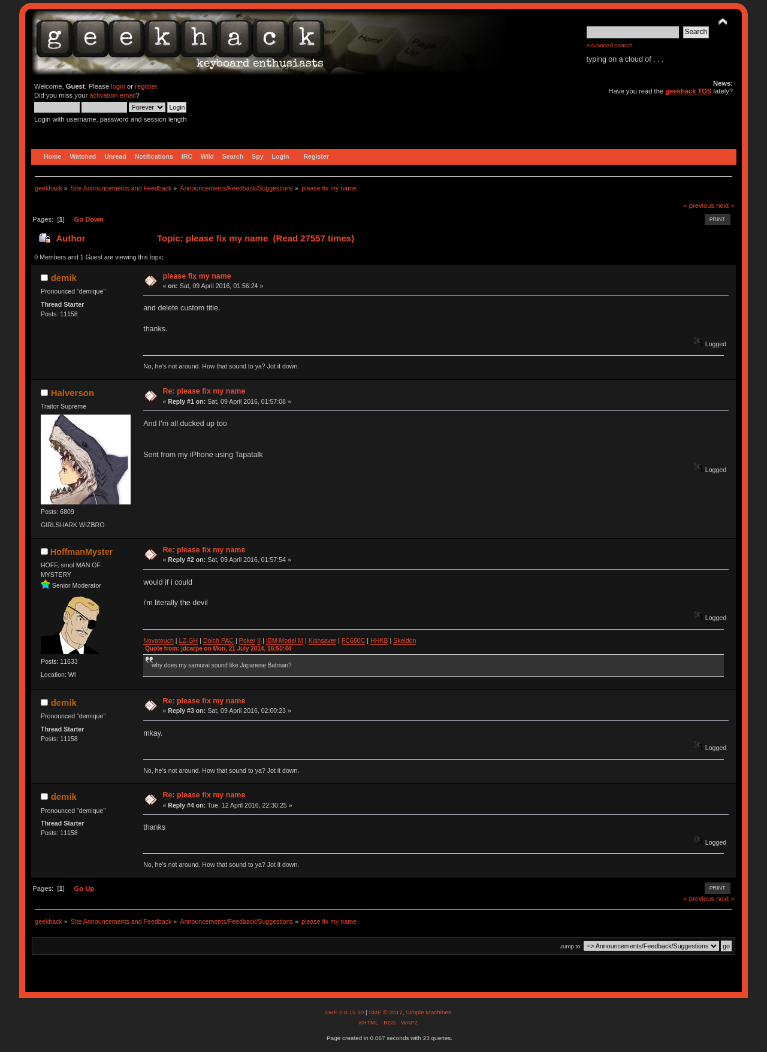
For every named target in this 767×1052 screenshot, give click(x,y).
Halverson (72, 393)
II (259, 640)
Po (243, 640)
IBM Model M (284, 640)
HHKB (379, 640)
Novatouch (158, 640)
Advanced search (610, 45)
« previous (698, 205)
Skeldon (404, 640)
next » (725, 205)
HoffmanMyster (81, 552)
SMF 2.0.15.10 (345, 1012)
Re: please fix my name (203, 391)
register (146, 86)
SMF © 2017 (385, 1012)
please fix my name (196, 276)
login (118, 86)
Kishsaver (323, 640)
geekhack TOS (688, 91)
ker (251, 640)
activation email (112, 95)
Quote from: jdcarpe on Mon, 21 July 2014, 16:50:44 (218, 648)
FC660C (353, 640)
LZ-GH (188, 640)
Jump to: (571, 946)
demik (64, 278)
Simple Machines (428, 1012)
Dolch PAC (218, 640)
